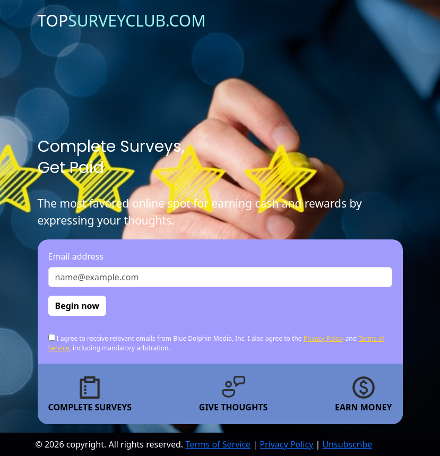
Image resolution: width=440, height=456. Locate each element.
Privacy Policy (324, 338)
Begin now (77, 306)
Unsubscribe (347, 444)
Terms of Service (218, 444)
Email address (76, 256)
